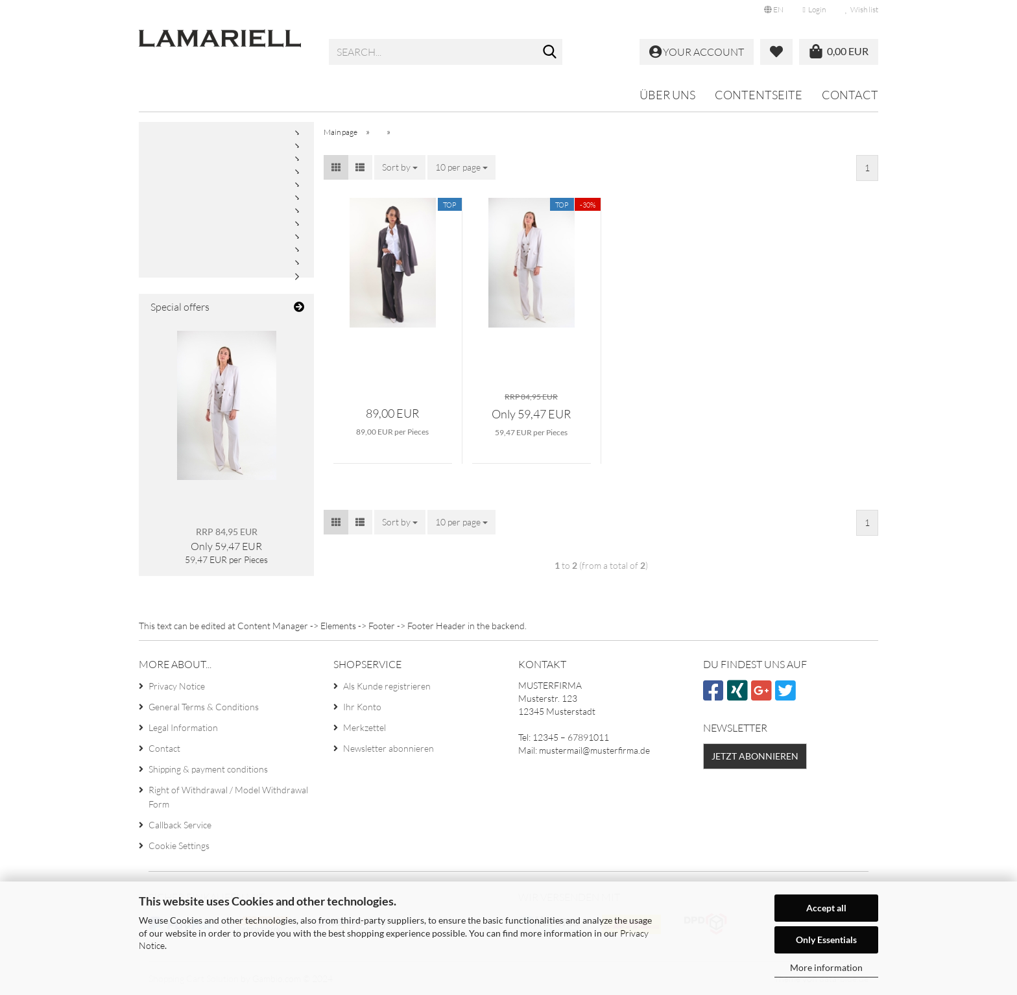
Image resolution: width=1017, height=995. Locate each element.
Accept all (826, 907)
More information (826, 967)
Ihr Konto (362, 706)
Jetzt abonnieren (755, 755)
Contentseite (758, 95)
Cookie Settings (179, 845)
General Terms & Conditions (204, 706)
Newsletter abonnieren (388, 748)
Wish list (861, 9)
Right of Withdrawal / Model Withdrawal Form (228, 796)
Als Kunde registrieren (387, 685)
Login (814, 9)
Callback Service (180, 824)
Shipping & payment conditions (208, 768)
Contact (850, 95)
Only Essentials (826, 939)
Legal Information (183, 727)
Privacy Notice (177, 685)
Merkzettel (364, 727)
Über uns (667, 95)
